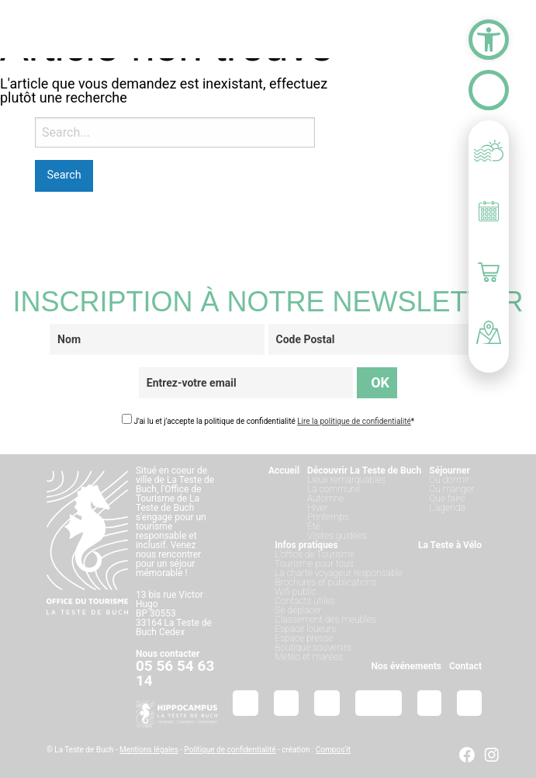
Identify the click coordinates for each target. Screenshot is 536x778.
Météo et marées (308, 657)
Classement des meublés (325, 619)
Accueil (283, 470)
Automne (325, 498)
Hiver (317, 507)
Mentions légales (148, 749)
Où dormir (449, 480)
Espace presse (304, 638)
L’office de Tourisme (314, 554)
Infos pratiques (306, 545)
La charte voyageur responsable (339, 573)
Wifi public (295, 591)
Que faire (447, 498)
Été (313, 526)
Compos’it (333, 749)
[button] (489, 39)
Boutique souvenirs (313, 647)
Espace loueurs (305, 629)
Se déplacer (298, 610)
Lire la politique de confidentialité (354, 421)
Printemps (327, 517)
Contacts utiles (304, 601)
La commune (334, 489)
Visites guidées (337, 535)
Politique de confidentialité (230, 749)
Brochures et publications (325, 582)
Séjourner (449, 470)
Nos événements (406, 666)
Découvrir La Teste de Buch (364, 470)
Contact (465, 666)
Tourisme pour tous (314, 563)
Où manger (451, 489)
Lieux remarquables (346, 480)
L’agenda (447, 507)
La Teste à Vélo (450, 545)
